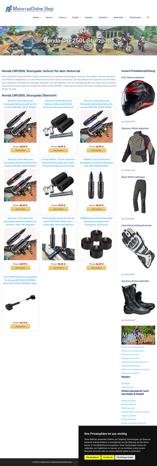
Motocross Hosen (129, 354)
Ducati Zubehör (128, 419)
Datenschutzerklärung (61, 462)
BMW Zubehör (128, 408)
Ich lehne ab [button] (108, 457)
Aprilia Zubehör (128, 400)
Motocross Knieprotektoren (134, 362)
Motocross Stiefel (130, 373)
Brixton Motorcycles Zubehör (135, 412)
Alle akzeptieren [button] (92, 457)
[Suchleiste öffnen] (149, 17)
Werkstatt (121, 17)
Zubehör (105, 17)
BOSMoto (126, 383)
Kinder (78, 17)
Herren (52, 17)
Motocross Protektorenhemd (135, 369)
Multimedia (138, 17)
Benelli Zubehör (129, 404)
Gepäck (91, 17)
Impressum (45, 462)
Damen (65, 17)
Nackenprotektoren (130, 366)
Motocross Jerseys (130, 358)
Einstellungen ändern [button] (125, 457)
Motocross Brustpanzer (132, 347)
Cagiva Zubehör (128, 415)
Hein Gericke (127, 387)
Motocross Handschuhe (132, 351)
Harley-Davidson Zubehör (133, 423)
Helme (39, 17)
